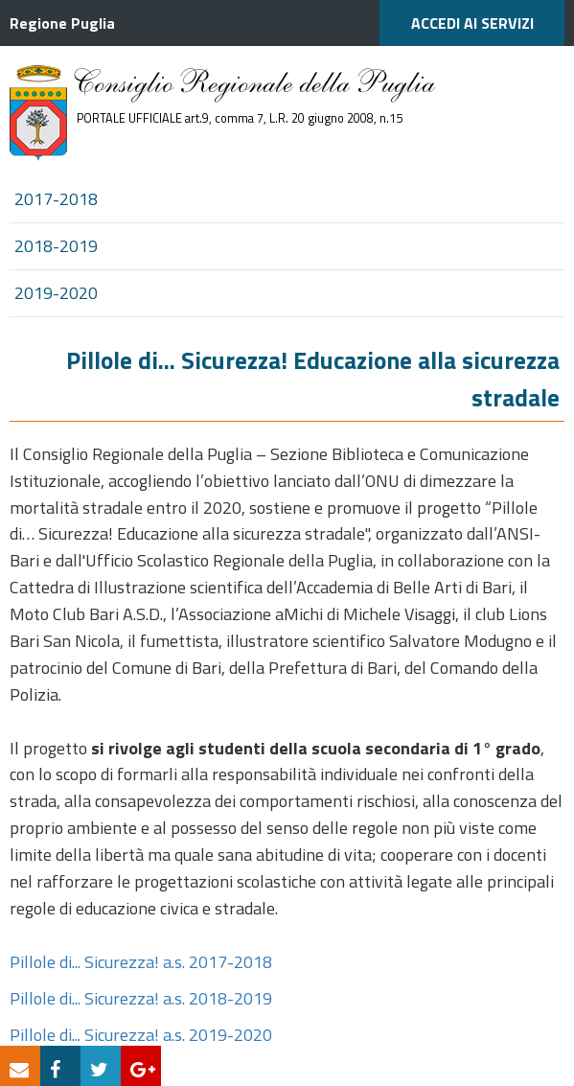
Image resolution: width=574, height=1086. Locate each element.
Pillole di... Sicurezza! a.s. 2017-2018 (141, 962)
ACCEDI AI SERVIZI (472, 23)
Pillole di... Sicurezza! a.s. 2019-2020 (141, 1035)
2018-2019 (56, 246)
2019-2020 (56, 293)
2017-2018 (56, 199)
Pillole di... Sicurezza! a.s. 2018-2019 (141, 998)
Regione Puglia (62, 23)
